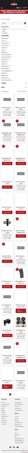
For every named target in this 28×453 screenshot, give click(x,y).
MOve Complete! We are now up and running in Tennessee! (14, 11)
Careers (16, 418)
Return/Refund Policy (19, 439)
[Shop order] (7, 91)
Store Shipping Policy (19, 441)
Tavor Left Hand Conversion (8, 207)
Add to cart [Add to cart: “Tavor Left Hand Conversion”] (7, 212)
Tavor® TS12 (4, 420)
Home (2, 19)
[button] (2, 8)
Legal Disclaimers (18, 422)
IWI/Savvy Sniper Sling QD (22, 108)
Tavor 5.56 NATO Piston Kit (8, 182)
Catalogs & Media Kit (19, 426)
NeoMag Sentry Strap (21, 305)
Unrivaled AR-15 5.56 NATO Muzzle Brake (11, 305)
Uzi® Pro (3, 412)
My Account (17, 435)
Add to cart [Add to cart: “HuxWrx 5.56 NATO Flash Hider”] (21, 236)
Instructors (17, 406)
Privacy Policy (18, 424)
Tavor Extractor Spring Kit (22, 182)
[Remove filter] (14, 29)
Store (16, 433)
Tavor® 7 (3, 418)
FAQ (15, 437)
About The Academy (19, 404)
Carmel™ (3, 402)
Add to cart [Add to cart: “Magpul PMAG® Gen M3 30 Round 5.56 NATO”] (21, 286)
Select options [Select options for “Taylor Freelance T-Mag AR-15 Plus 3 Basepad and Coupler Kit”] (6, 386)
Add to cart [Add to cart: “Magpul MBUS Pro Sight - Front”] (7, 163)
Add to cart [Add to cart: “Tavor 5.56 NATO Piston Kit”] (7, 187)
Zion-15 (2, 408)
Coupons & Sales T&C (19, 443)
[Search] (25, 23)
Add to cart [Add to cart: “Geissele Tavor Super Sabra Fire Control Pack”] (7, 335)
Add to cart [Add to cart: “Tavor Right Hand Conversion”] (21, 212)
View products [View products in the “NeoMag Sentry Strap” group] (20, 310)
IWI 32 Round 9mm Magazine (9, 281)
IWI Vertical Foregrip (7, 355)
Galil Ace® (3, 414)
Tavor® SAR (3, 424)
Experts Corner (18, 408)
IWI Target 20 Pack (20, 330)
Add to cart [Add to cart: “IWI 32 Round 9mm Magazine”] (7, 286)
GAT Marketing (24, 452)
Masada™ (3, 410)
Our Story (17, 416)
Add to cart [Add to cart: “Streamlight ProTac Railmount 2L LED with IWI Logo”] (21, 361)
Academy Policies (18, 410)
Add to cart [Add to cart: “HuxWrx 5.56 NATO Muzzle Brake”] (7, 261)
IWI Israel (17, 420)
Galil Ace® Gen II (4, 416)
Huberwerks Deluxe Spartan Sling (9, 108)
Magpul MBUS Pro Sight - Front (9, 158)
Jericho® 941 (4, 406)
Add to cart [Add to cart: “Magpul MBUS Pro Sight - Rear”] (21, 163)
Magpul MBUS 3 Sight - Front (8, 133)
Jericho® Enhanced (5, 404)
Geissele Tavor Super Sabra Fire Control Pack (12, 330)
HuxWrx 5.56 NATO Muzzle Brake (9, 256)
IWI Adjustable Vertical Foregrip (9, 231)
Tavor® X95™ (4, 422)
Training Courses (18, 402)
